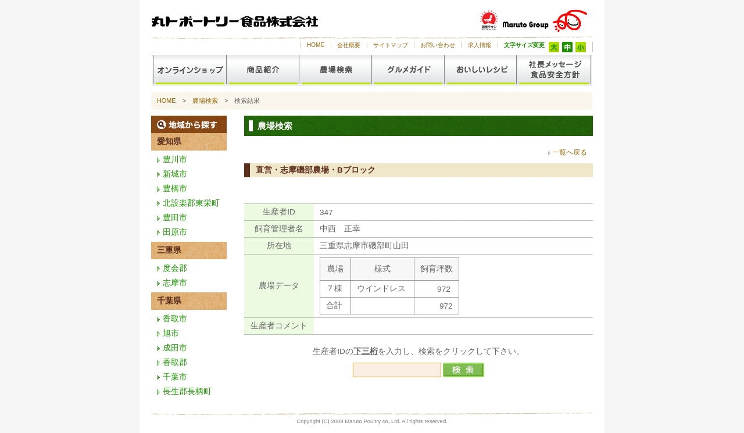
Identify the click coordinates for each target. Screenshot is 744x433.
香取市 (175, 318)
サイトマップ (390, 45)
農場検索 (205, 100)
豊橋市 (175, 188)
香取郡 (175, 362)
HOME (315, 45)
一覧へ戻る (569, 152)
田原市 (175, 232)
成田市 (175, 347)
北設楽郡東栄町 (191, 203)
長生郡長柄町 (187, 391)
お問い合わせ (437, 45)
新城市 (175, 174)
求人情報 (479, 45)
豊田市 (175, 217)
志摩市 (175, 282)
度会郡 (175, 268)
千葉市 (175, 377)
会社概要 (348, 45)
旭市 (171, 333)
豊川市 (175, 159)
